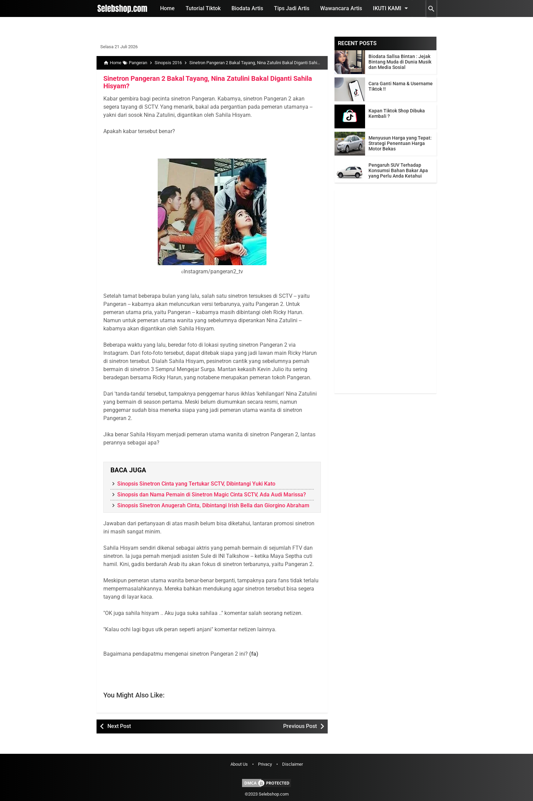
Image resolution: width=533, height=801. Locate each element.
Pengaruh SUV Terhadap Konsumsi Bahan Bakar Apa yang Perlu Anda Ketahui (398, 170)
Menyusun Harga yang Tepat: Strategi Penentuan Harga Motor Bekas (400, 143)
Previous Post (300, 726)
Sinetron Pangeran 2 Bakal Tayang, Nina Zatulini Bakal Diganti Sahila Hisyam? (207, 82)
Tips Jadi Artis (291, 8)
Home (167, 8)
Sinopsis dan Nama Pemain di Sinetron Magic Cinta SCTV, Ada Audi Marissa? (211, 494)
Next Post (119, 726)
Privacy (265, 764)
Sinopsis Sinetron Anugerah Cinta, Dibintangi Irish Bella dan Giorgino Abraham (213, 505)
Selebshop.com (274, 794)
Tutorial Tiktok (203, 8)
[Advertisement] (385, 291)
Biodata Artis (247, 8)
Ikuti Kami (391, 8)
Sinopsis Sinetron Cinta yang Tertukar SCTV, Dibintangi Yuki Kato (196, 483)
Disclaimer (292, 764)
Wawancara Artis (341, 8)
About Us (239, 764)
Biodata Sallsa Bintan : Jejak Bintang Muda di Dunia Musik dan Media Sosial (399, 62)
